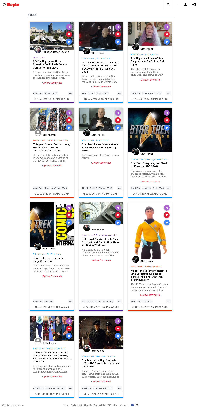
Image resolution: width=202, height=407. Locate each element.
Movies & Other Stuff (56, 348)
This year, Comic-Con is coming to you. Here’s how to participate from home (51, 147)
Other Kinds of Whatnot (57, 140)
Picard (85, 188)
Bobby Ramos (49, 134)
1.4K (100, 393)
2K (52, 393)
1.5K (101, 193)
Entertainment (88, 58)
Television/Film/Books (105, 356)
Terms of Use (100, 405)
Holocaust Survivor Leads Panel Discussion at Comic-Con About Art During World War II (101, 242)
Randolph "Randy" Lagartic (56, 52)
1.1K (51, 307)
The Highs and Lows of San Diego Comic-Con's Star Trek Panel (148, 61)
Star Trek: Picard (103, 58)
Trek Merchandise (153, 266)
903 (101, 99)
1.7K (150, 99)
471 (52, 99)
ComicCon (37, 93)
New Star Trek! (102, 140)
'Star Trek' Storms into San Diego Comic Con (49, 260)
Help (115, 405)
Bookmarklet (76, 405)
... (70, 93)
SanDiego (55, 188)
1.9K (101, 307)
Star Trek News (152, 54)
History (110, 301)
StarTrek (148, 301)
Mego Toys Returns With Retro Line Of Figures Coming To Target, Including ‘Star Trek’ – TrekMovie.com (149, 275)
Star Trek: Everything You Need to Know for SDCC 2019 (149, 165)
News (35, 57)
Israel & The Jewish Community (102, 235)
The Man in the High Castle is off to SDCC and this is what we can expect (100, 363)
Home (66, 405)
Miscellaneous (39, 140)
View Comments (52, 82)
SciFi (99, 93)
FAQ (109, 405)
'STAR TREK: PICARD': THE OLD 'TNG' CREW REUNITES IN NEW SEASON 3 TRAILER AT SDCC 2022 (100, 67)
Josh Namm (98, 229)
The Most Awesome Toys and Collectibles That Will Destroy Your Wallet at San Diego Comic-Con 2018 (52, 357)
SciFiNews (100, 188)
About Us (88, 405)
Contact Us (124, 405)
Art (83, 301)
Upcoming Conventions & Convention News (164, 159)
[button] (168, 5)
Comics (101, 301)
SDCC (54, 93)
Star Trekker (98, 53)
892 (150, 193)
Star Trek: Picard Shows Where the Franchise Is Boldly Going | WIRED (100, 147)
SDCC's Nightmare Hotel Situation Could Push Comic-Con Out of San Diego (50, 64)
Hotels (47, 93)
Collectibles (38, 388)
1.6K (52, 193)
